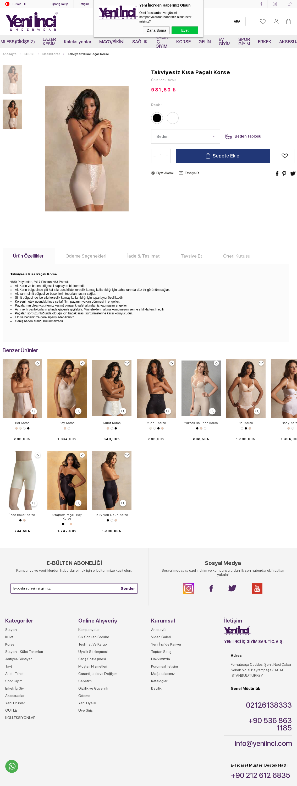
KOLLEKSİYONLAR (20, 626)
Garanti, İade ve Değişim (97, 582)
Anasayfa (159, 538)
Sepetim (85, 589)
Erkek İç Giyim (16, 596)
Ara (237, 21)
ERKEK (264, 41)
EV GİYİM (224, 41)
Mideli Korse (156, 423)
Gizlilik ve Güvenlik (93, 596)
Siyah (28, 428)
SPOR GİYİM (244, 41)
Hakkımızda (160, 567)
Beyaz (24, 428)
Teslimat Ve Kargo (92, 552)
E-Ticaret (133, 766)
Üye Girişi (86, 618)
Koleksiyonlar (77, 41)
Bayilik (156, 596)
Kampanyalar (89, 538)
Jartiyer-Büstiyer (18, 567)
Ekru (20, 428)
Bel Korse (22, 423)
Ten (16, 428)
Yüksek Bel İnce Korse (201, 423)
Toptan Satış (161, 560)
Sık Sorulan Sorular (93, 545)
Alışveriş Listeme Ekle (285, 156)
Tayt (8, 574)
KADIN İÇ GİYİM (162, 42)
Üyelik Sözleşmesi (93, 560)
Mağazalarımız (163, 582)
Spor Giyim (14, 589)
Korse (9, 552)
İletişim (84, 4)
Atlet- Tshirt (14, 582)
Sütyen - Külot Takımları (24, 560)
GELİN (205, 41)
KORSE (183, 41)
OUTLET (12, 618)
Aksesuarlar (14, 604)
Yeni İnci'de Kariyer (166, 552)
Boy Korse (67, 423)
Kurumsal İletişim (164, 574)
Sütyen (11, 538)
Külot (9, 545)
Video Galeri (161, 545)
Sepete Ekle (226, 156)
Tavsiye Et (192, 173)
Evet (185, 30)
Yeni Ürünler (15, 611)
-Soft (122, 766)
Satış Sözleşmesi (92, 567)
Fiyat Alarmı (165, 173)
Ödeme (84, 604)
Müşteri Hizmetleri (92, 574)
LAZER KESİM (49, 41)
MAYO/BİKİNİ (111, 41)
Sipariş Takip (59, 4)
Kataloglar (159, 589)
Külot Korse (112, 423)
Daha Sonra (156, 30)
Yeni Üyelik (87, 611)
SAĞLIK (140, 41)
